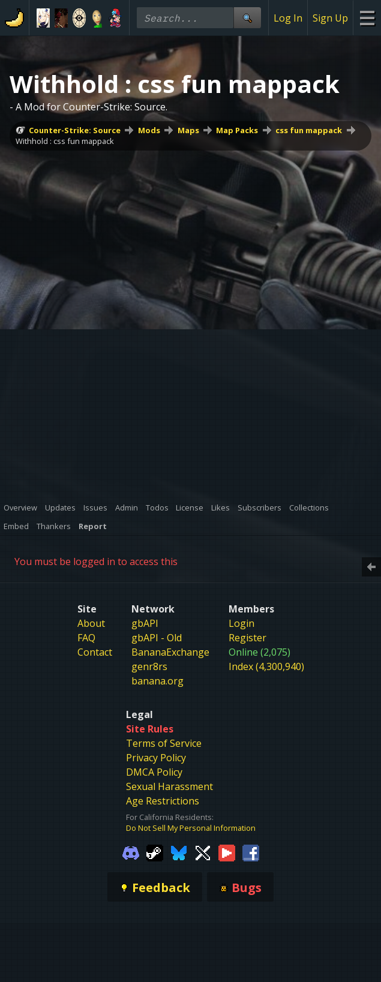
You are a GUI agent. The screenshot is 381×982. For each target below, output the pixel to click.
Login (241, 623)
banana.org (157, 680)
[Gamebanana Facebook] (250, 851)
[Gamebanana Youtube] (226, 851)
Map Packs (237, 130)
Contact (94, 652)
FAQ (86, 637)
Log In (288, 18)
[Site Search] (247, 17)
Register (247, 637)
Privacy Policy (156, 757)
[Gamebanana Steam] (154, 851)
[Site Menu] (367, 17)
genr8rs (149, 666)
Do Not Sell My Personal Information (191, 827)
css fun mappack (308, 130)
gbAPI (144, 623)
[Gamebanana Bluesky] (178, 851)
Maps (188, 130)
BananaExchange (170, 652)
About (91, 623)
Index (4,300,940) (266, 666)
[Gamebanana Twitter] (202, 851)
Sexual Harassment (169, 786)
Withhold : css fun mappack (65, 141)
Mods (149, 130)
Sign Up (330, 18)
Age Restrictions (162, 800)
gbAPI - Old (156, 637)
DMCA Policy (154, 772)
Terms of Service (164, 743)
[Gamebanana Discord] (130, 851)
